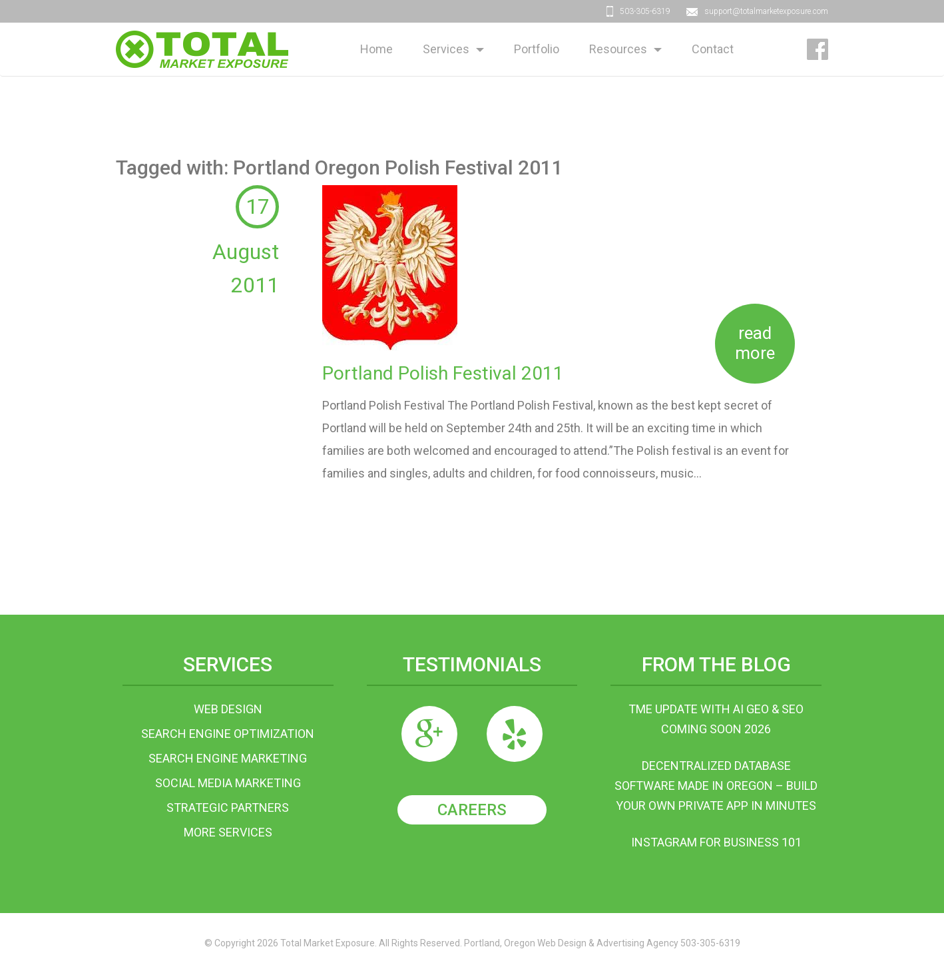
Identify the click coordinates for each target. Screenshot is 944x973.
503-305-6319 (645, 11)
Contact (713, 49)
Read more (755, 343)
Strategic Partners (227, 807)
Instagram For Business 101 (716, 842)
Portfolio (536, 49)
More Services (228, 832)
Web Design (228, 709)
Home (376, 49)
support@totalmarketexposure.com (766, 11)
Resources (618, 49)
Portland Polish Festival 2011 (443, 373)
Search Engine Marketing (227, 758)
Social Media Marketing (228, 783)
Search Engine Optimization (227, 734)
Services (446, 49)
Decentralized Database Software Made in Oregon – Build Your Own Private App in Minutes (716, 785)
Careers (472, 810)
